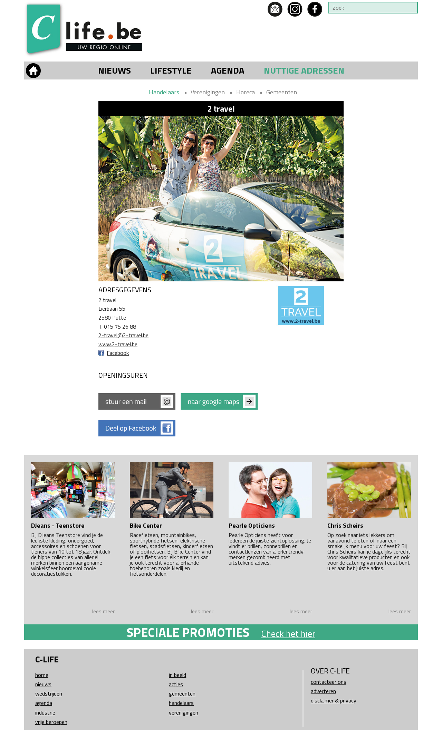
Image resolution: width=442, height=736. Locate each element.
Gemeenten (281, 92)
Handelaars (164, 92)
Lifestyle (171, 70)
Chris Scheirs (345, 525)
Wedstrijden (48, 693)
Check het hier (288, 633)
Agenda (227, 70)
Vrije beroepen (51, 722)
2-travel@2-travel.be (123, 335)
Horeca (245, 92)
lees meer (103, 611)
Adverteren (323, 691)
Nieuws (114, 70)
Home (41, 675)
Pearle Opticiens (252, 525)
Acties (176, 684)
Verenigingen (208, 92)
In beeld (177, 675)
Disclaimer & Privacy (333, 700)
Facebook (118, 353)
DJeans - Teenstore (58, 525)
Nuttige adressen (304, 70)
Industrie (45, 712)
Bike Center (146, 525)
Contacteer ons (328, 682)
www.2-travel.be (117, 344)
